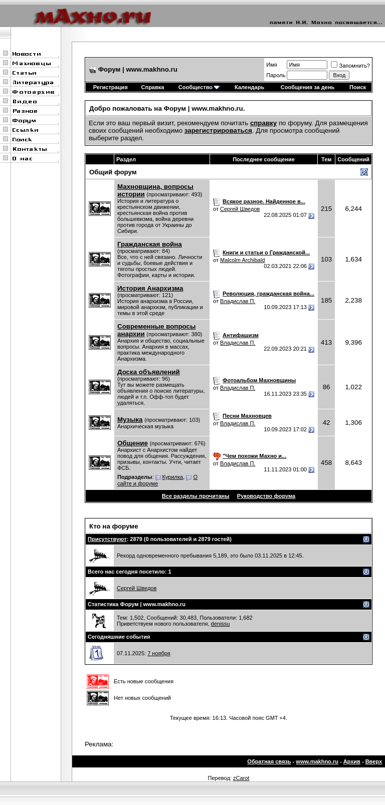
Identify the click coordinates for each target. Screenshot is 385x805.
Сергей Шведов (240, 209)
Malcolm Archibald (242, 260)
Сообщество (199, 87)
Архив (351, 761)
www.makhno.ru (317, 761)
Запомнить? (350, 66)
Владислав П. (237, 301)
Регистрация (110, 87)
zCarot (241, 778)
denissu (220, 624)
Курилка (172, 477)
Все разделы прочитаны (196, 496)
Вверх (373, 761)
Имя (271, 65)
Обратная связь (269, 761)
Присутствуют (107, 539)
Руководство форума (266, 496)
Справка (152, 87)
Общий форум (113, 172)
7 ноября (158, 653)
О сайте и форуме (157, 480)
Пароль (275, 75)
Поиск (357, 87)
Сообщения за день (307, 87)
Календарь (249, 87)
